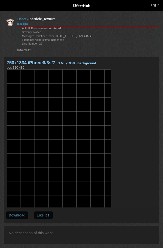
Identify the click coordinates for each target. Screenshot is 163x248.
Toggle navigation (6, 5)
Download (17, 215)
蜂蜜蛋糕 (22, 24)
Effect (21, 19)
